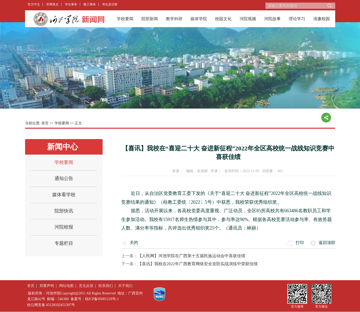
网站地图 (66, 286)
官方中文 (34, 4)
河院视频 (248, 19)
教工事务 (89, 4)
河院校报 (64, 227)
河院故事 (272, 19)
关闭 (134, 242)
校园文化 (223, 19)
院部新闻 (149, 19)
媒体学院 (198, 19)
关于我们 (125, 286)
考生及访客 (110, 4)
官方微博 (297, 306)
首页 (45, 123)
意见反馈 (86, 286)
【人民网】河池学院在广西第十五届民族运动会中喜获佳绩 (191, 256)
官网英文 (52, 4)
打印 (300, 242)
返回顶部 (327, 242)
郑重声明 (47, 286)
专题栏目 (64, 243)
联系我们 (105, 286)
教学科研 (174, 19)
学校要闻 (125, 19)
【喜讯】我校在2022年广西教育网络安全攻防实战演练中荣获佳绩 (198, 264)
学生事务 (71, 4)
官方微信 (321, 306)
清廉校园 (321, 19)
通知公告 (64, 178)
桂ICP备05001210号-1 (102, 299)
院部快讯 (64, 211)
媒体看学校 (63, 194)
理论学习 (297, 19)
